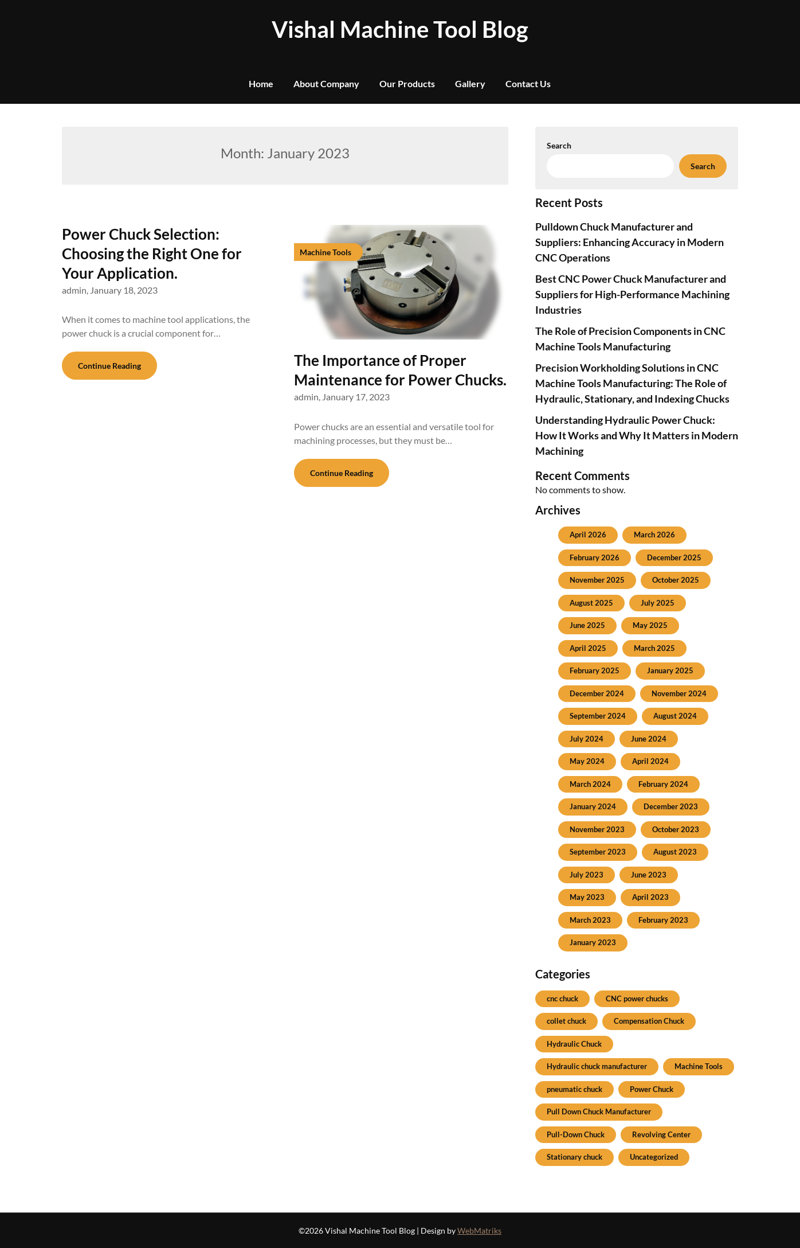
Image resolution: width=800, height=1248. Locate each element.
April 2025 (588, 648)
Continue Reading (109, 365)
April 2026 (588, 534)
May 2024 (587, 761)
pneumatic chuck (574, 1089)
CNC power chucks (637, 998)
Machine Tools (698, 1066)
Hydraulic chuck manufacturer (597, 1066)
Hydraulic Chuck (574, 1043)
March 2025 (654, 648)
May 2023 (587, 897)
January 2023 (593, 942)
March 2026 (654, 534)
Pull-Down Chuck (576, 1134)
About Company (326, 83)
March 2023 (590, 920)
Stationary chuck (574, 1156)
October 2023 (675, 829)
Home (261, 83)
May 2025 (650, 625)
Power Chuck (651, 1089)
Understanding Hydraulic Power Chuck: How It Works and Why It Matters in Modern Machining (636, 435)
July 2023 (586, 874)
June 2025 (587, 625)
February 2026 (594, 557)
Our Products (407, 83)
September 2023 (598, 851)
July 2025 (657, 602)
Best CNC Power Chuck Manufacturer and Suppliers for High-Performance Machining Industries (632, 294)
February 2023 (663, 920)
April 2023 (650, 897)
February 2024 (663, 784)
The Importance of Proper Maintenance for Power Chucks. (400, 370)
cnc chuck (562, 998)
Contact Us (528, 83)
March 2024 (590, 784)
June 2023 (648, 874)
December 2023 (671, 806)
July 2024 (586, 738)
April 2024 (650, 761)
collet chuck (566, 1020)
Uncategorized (654, 1156)
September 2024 (598, 715)
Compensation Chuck (649, 1020)
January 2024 (593, 806)
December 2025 (674, 557)
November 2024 (679, 693)
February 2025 (594, 670)
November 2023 (597, 829)
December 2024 (597, 693)
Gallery (470, 83)
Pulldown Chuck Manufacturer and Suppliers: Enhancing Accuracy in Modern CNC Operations (629, 242)
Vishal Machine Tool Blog (400, 29)
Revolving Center (661, 1134)
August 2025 (591, 602)
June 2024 (648, 738)
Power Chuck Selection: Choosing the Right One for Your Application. (152, 253)
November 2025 (597, 579)
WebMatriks (479, 1230)
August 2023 (675, 851)
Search (559, 145)
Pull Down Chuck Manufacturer (599, 1111)
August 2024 (675, 715)
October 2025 (675, 579)
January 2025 (670, 670)
